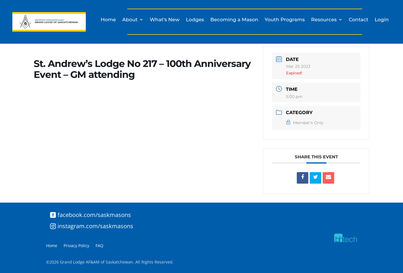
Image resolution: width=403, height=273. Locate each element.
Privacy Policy (76, 246)
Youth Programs (285, 20)
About (130, 20)
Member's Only (305, 122)
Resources (324, 20)
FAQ (99, 246)
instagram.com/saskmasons (95, 226)
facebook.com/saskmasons (94, 215)
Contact (358, 20)
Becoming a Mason (234, 20)
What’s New (165, 20)
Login (382, 20)
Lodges (195, 20)
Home (108, 20)
